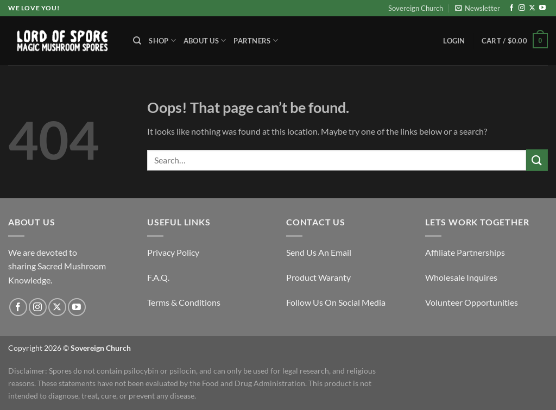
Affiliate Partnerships (465, 252)
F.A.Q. (158, 277)
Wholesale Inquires (461, 277)
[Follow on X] (532, 8)
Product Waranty (318, 277)
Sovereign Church (415, 8)
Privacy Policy (173, 252)
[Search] (137, 40)
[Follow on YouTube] (542, 8)
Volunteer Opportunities (471, 302)
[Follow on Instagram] (522, 8)
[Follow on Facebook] (511, 8)
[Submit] (537, 160)
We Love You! (33, 8)
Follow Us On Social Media (336, 302)
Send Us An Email (318, 252)
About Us (205, 40)
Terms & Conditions (183, 302)
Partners (255, 40)
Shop (162, 40)
